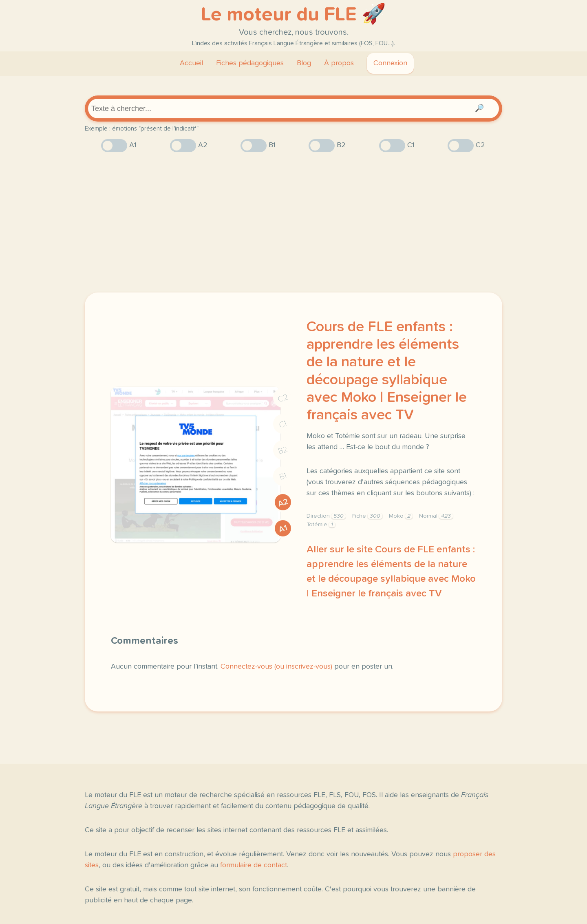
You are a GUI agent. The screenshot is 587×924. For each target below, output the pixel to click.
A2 (283, 502)
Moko (401, 516)
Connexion (390, 63)
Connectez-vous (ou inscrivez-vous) (276, 666)
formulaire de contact (253, 865)
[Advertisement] (293, 222)
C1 (283, 424)
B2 (283, 450)
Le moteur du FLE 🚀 (293, 14)
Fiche (367, 516)
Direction (326, 516)
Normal (436, 516)
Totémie (321, 524)
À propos (339, 63)
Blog (304, 63)
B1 (283, 477)
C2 (283, 398)
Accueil (191, 63)
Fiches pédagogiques (250, 63)
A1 (283, 528)
